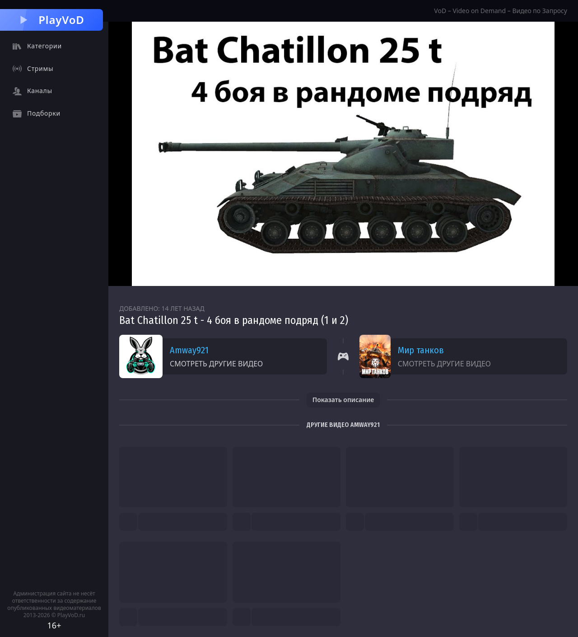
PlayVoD (51, 19)
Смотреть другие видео (216, 364)
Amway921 (189, 350)
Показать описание (343, 399)
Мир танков (421, 350)
